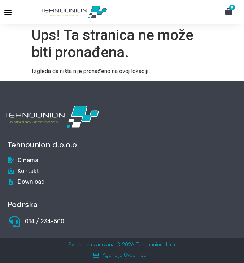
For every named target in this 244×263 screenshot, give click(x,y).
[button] (8, 12)
